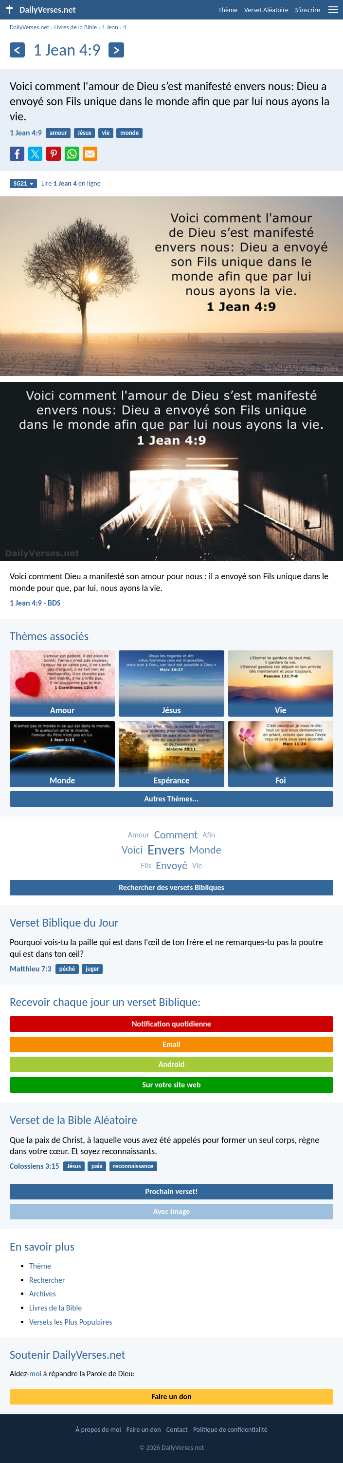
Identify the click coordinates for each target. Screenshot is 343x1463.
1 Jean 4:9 (26, 132)
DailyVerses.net (29, 27)
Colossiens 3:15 (34, 1166)
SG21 (24, 183)
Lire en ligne (71, 183)
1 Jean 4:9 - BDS (35, 603)
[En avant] (116, 49)
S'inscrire (307, 10)
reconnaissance (133, 1166)
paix (97, 1166)
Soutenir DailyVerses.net (68, 1355)
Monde (205, 849)
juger (92, 968)
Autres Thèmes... (171, 798)
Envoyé (171, 865)
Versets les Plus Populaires (70, 1322)
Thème (227, 10)
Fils (146, 865)
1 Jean (110, 27)
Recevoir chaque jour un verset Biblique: (105, 1002)
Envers (166, 849)
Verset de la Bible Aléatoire (73, 1120)
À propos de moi (98, 1429)
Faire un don (171, 1396)
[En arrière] (17, 49)
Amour (138, 834)
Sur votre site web (172, 1084)
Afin (208, 834)
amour (58, 132)
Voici (132, 849)
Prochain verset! (171, 1191)
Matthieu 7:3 (31, 968)
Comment (176, 834)
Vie (197, 865)
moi (35, 1373)
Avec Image (171, 1211)
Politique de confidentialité (230, 1429)
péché (67, 968)
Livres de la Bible (75, 27)
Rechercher (47, 1280)
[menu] (333, 13)
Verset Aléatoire (266, 10)
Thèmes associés (49, 636)
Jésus (84, 132)
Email (171, 1044)
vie (105, 132)
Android (171, 1064)
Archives (42, 1293)
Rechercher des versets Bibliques (171, 887)
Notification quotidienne (171, 1023)
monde (129, 132)
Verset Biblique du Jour (64, 922)
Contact (177, 1429)
